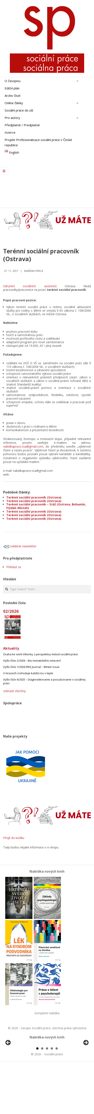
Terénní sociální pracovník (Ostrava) (33, 497)
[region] (47, 1068)
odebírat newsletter (19, 546)
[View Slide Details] (20, 1068)
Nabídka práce (33, 271)
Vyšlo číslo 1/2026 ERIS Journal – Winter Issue (31, 667)
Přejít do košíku (13, 838)
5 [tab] (56, 1097)
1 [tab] (37, 1097)
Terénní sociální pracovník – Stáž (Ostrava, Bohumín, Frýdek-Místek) (46, 506)
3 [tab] (47, 1097)
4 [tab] (52, 1097)
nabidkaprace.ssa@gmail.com (23, 446)
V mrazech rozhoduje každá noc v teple (28, 673)
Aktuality (11, 648)
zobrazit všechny (14, 691)
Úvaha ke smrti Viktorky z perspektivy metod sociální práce (40, 654)
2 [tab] (42, 1097)
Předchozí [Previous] (8, 1067)
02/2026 (11, 611)
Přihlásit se (13, 567)
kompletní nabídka (47, 1013)
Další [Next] (85, 1067)
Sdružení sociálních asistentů (30, 286)
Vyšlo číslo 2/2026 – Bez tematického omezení (32, 660)
